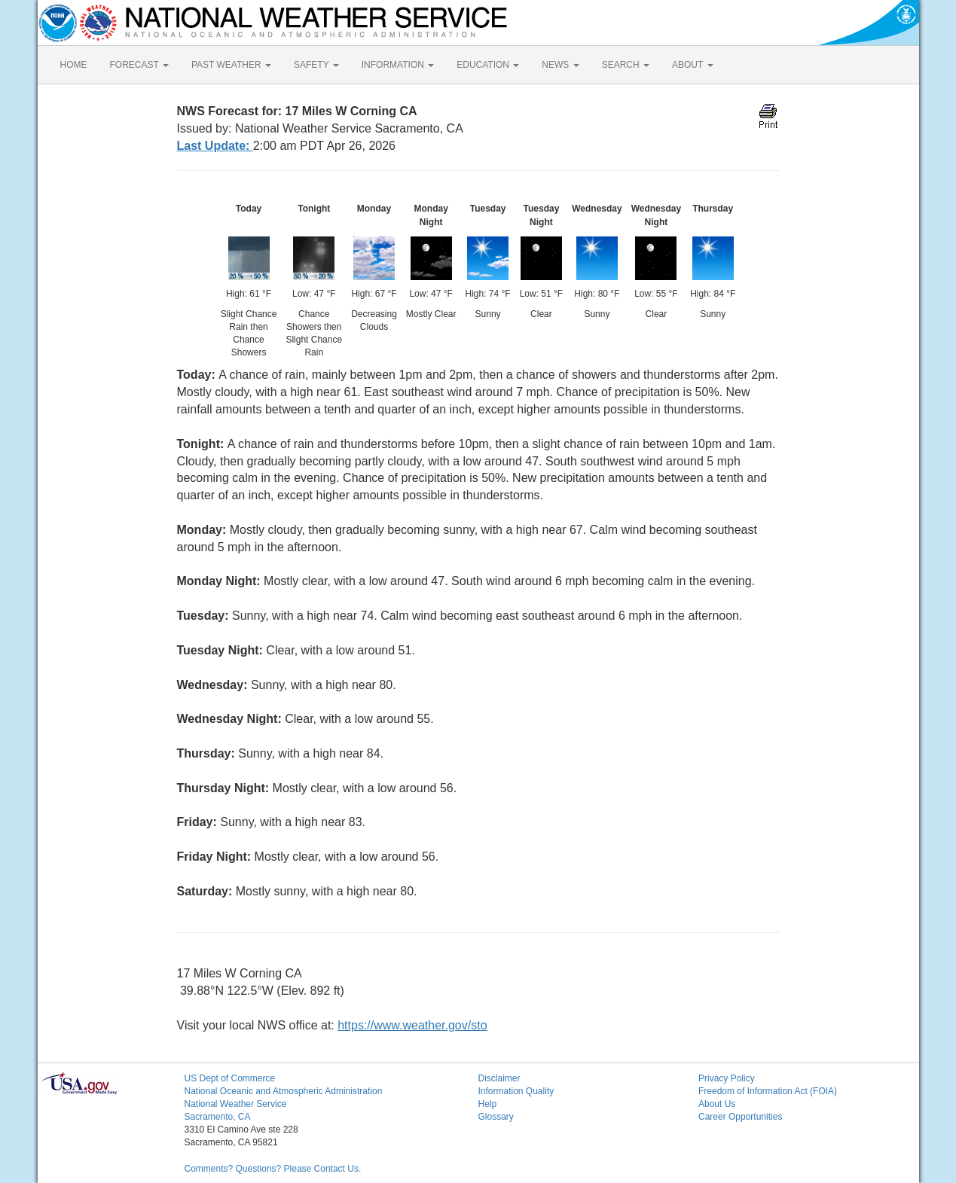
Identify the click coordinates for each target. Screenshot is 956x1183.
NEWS (560, 64)
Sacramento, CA (218, 1116)
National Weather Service (236, 1104)
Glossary (496, 1116)
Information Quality (516, 1091)
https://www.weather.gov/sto (412, 1025)
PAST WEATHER (231, 64)
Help (487, 1104)
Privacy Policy (726, 1078)
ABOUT (692, 64)
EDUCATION (488, 64)
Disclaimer (499, 1078)
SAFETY (316, 64)
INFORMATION (398, 64)
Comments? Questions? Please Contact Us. (273, 1168)
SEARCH (625, 64)
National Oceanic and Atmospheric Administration (284, 1091)
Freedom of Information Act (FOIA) (767, 1091)
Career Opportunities (740, 1116)
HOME (73, 64)
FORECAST (139, 64)
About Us (716, 1104)
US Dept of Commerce (230, 1078)
